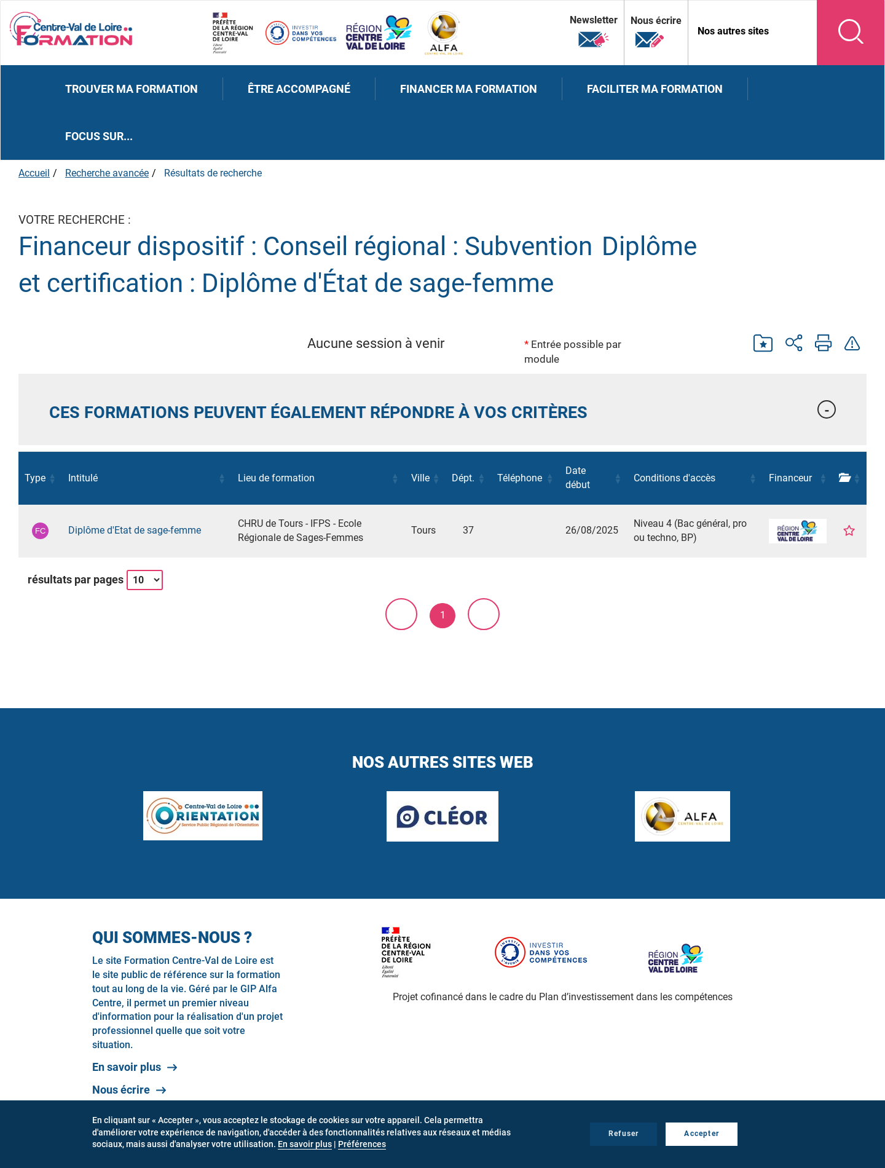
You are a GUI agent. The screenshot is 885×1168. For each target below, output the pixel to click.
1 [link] (443, 615)
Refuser (623, 1133)
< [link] (401, 614)
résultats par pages (76, 579)
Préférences (362, 1144)
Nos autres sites (733, 31)
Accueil (34, 173)
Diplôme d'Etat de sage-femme (134, 530)
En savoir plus (126, 1066)
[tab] (442, 410)
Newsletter (594, 31)
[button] (442, 409)
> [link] (484, 614)
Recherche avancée (107, 173)
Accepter (701, 1133)
